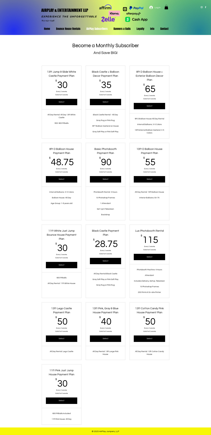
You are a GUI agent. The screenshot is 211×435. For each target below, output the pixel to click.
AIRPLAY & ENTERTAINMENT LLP (64, 10)
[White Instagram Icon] (201, 7)
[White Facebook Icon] (205, 7)
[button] (166, 7)
